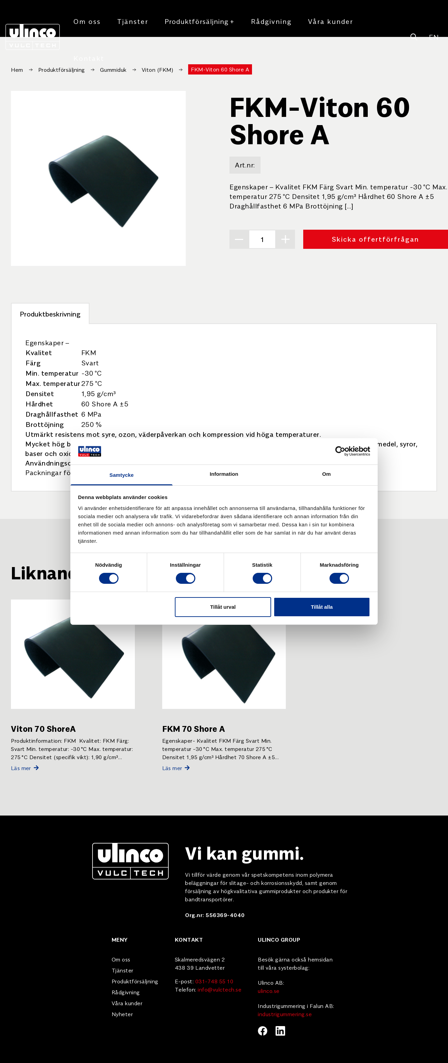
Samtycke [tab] (122, 475)
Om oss (87, 21)
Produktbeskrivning (50, 313)
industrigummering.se (285, 1014)
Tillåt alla (322, 607)
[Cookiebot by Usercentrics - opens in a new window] (340, 451)
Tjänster (132, 21)
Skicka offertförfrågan (375, 238)
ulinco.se (269, 990)
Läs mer (25, 767)
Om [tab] (326, 474)
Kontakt (88, 58)
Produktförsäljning (200, 21)
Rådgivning (271, 21)
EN (433, 36)
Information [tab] (224, 474)
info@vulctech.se (219, 989)
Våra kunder (330, 21)
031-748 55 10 (214, 981)
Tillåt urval (223, 607)
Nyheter (122, 1014)
